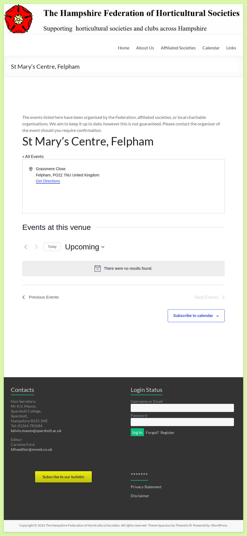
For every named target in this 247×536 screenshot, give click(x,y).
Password (139, 415)
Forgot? (152, 432)
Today (52, 247)
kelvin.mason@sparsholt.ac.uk (36, 430)
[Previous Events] (25, 247)
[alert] (123, 268)
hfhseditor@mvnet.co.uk (31, 449)
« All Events (33, 156)
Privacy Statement (146, 486)
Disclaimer (140, 495)
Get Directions (48, 181)
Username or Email (147, 401)
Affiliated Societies (178, 47)
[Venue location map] (173, 186)
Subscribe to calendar (193, 315)
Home (123, 47)
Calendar (211, 47)
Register (167, 432)
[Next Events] (36, 247)
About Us (145, 47)
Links (231, 47)
